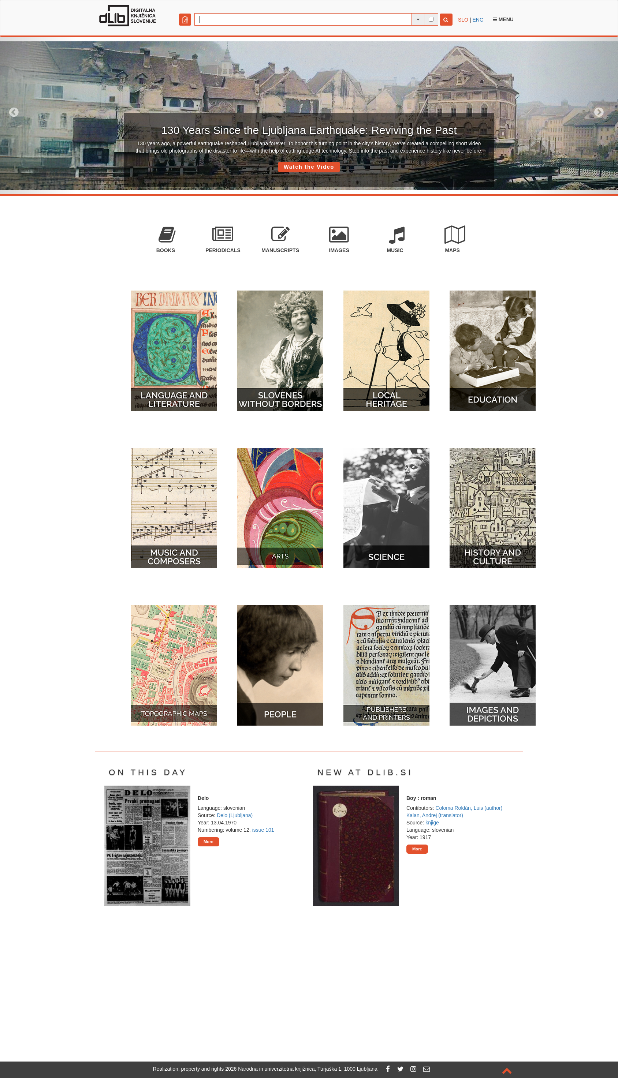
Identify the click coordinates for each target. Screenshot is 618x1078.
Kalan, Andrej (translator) (434, 815)
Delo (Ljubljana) (235, 815)
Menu (503, 19)
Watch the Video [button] (309, 167)
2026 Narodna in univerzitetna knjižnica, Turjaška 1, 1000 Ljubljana (301, 1069)
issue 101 (263, 830)
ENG (477, 20)
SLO (463, 20)
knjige (432, 823)
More (208, 841)
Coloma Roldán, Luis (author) (468, 808)
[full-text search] (431, 19)
